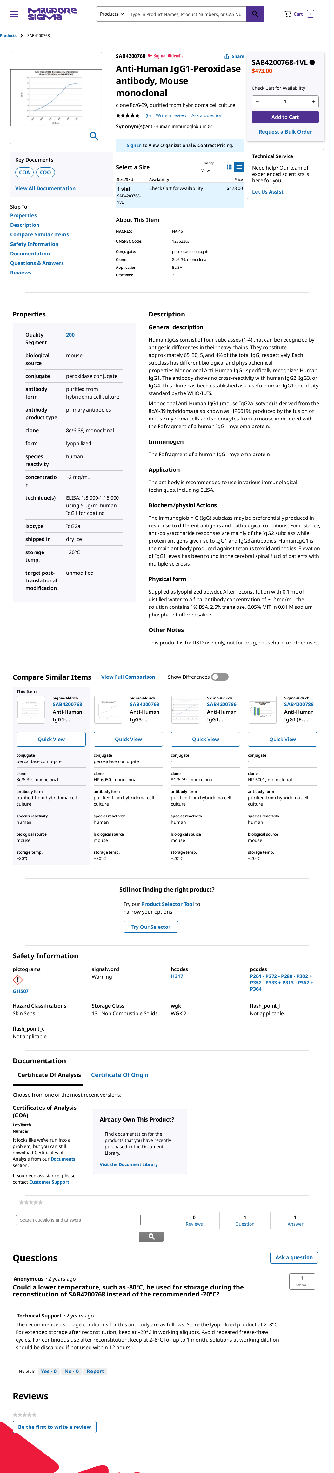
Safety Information (34, 243)
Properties (23, 215)
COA (24, 172)
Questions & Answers (37, 263)
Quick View (51, 739)
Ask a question (294, 1241)
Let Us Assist (268, 192)
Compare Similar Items (39, 234)
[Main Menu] (14, 14)
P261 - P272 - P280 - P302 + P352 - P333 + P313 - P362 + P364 (281, 982)
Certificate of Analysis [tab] (49, 1075)
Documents (63, 1159)
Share (234, 56)
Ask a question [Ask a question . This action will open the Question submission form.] (207, 115)
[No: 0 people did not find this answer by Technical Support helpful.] (71, 1355)
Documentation (30, 253)
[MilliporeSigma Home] (52, 14)
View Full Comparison (128, 677)
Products (8, 35)
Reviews (20, 272)
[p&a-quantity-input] (285, 102)
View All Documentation (45, 188)
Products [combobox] (109, 14)
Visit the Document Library (128, 1164)
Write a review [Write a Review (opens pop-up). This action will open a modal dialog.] (171, 115)
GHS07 (21, 991)
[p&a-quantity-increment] (313, 102)
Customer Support (49, 1182)
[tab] (13, 35)
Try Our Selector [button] (150, 926)
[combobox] (180, 14)
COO (45, 172)
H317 (177, 976)
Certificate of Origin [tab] (120, 1075)
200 (70, 334)
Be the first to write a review (57, 1412)
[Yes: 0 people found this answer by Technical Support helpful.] (49, 1355)
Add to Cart (285, 117)
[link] (31, 1202)
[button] (302, 1266)
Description (24, 224)
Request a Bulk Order (285, 132)
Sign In (134, 145)
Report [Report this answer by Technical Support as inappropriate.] (95, 1355)
